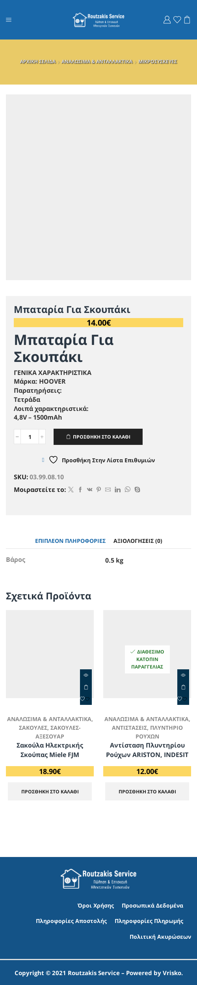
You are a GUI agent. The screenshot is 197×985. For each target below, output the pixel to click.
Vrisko (172, 972)
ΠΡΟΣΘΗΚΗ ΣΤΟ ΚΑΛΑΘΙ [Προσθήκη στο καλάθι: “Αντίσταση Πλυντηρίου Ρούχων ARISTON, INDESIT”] (183, 687)
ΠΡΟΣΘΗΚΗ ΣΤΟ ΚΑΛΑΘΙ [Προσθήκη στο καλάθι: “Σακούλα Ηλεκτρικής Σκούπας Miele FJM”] (86, 687)
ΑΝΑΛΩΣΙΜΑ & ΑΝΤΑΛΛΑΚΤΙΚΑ (96, 61)
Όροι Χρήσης (96, 904)
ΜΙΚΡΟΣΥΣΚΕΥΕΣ (157, 61)
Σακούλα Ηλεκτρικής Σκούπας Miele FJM (50, 749)
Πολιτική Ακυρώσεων (160, 936)
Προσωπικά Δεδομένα (152, 904)
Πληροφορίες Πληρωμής (149, 920)
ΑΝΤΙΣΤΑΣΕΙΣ (129, 727)
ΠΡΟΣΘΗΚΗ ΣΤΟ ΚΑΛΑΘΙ (101, 436)
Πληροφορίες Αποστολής (71, 920)
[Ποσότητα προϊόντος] (30, 436)
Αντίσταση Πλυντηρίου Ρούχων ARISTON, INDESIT (147, 749)
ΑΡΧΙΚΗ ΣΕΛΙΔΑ (38, 61)
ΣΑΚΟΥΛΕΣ (33, 727)
